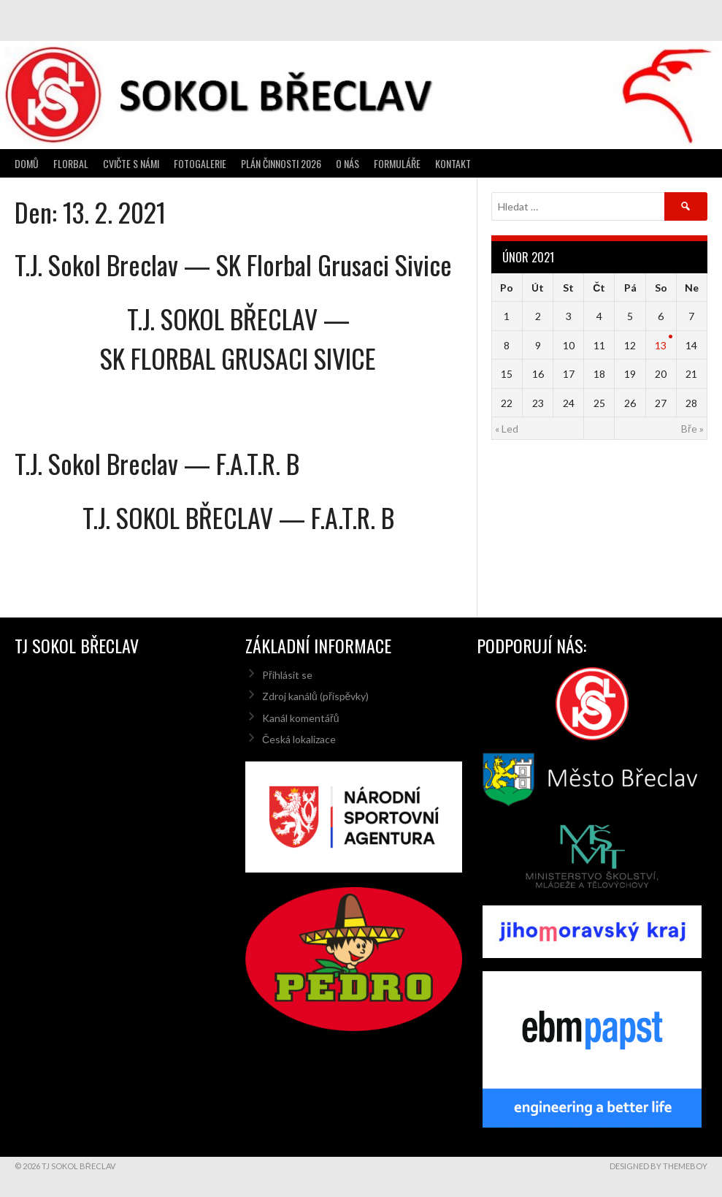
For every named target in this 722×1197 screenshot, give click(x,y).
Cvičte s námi (131, 163)
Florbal (70, 163)
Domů (27, 163)
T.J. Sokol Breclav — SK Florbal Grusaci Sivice (233, 264)
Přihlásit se (287, 675)
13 (661, 345)
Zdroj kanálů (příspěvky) (315, 696)
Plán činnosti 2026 (281, 163)
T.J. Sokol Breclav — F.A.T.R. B (157, 463)
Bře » (692, 428)
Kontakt (453, 163)
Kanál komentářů (300, 718)
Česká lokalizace (299, 739)
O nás (347, 163)
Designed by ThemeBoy (658, 1166)
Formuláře (397, 163)
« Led (506, 428)
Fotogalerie (200, 163)
